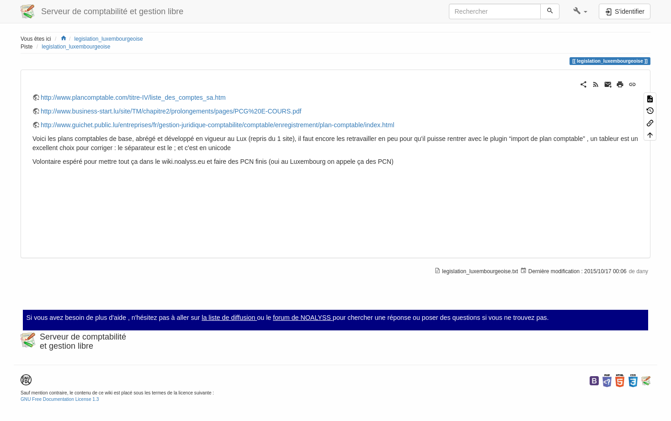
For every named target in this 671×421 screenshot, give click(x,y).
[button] (580, 11)
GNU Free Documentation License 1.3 (60, 399)
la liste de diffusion (229, 317)
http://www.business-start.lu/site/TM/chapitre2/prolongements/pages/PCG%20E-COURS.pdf (171, 111)
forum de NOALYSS (303, 317)
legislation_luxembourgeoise (109, 39)
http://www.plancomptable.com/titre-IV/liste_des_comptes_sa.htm (133, 97)
